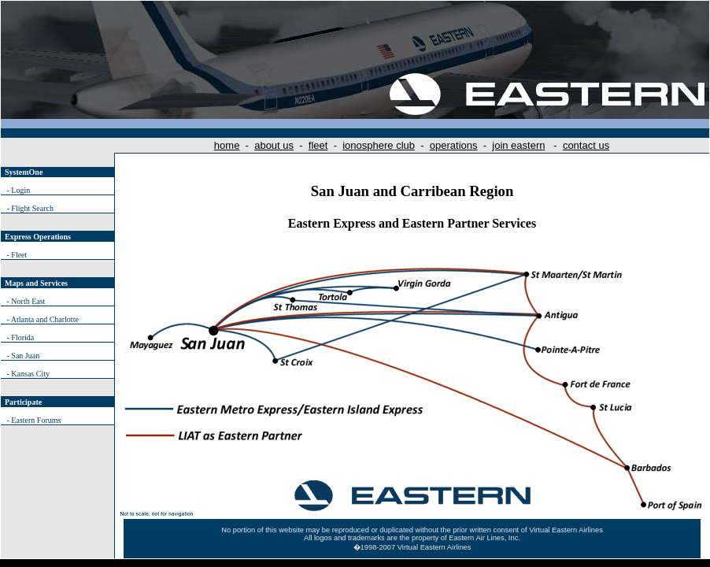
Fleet (19, 254)
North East (28, 301)
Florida (22, 337)
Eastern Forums (36, 420)
